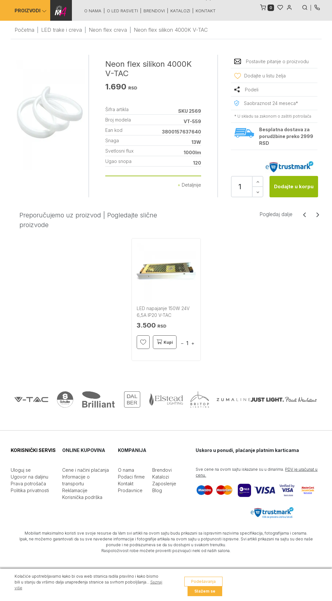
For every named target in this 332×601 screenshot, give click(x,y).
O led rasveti (123, 10)
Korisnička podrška (82, 497)
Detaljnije (189, 185)
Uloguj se (21, 470)
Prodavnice (130, 490)
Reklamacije (74, 490)
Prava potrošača (28, 483)
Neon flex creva (108, 30)
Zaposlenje (164, 483)
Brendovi (155, 10)
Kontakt (207, 10)
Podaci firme (131, 477)
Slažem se (204, 591)
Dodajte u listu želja (265, 75)
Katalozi (181, 10)
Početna (24, 30)
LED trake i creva (61, 30)
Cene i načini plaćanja (85, 470)
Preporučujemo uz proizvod (60, 215)
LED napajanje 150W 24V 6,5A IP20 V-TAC (163, 312)
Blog (157, 490)
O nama (93, 10)
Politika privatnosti (30, 490)
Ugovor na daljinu (29, 477)
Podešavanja (203, 581)
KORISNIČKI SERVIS (33, 450)
